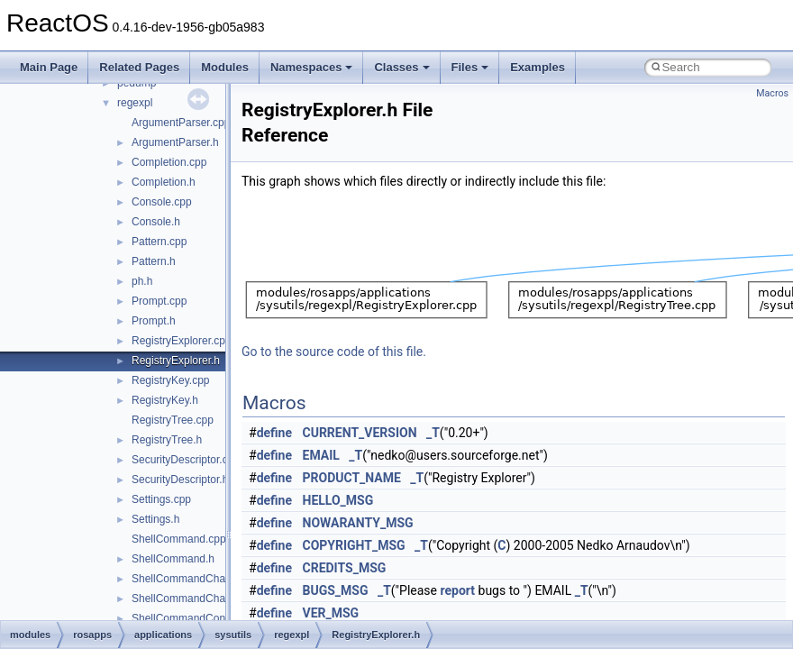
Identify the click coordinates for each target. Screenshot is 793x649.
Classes (401, 67)
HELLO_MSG (338, 500)
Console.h (156, 221)
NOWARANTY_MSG (358, 523)
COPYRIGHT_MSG (354, 545)
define (274, 432)
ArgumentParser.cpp (181, 122)
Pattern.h (154, 261)
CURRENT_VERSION (360, 432)
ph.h (142, 281)
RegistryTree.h (167, 440)
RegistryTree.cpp (173, 420)
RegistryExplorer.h (176, 360)
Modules (225, 67)
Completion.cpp (169, 162)
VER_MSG (331, 613)
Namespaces (311, 67)
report (458, 590)
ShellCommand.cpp (179, 539)
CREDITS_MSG (345, 568)
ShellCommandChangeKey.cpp (207, 578)
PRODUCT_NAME (352, 478)
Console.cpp (162, 202)
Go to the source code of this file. (334, 351)
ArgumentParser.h (175, 142)
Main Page (48, 67)
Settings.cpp (161, 499)
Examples (537, 67)
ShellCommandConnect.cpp (199, 618)
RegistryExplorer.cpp (182, 340)
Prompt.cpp (159, 301)
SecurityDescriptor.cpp (186, 459)
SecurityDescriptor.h (180, 479)
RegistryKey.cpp (170, 380)
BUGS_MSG (336, 590)
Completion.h (164, 182)
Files (470, 67)
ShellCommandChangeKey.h (201, 598)
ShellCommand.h (173, 559)
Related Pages (139, 67)
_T (433, 432)
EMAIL (321, 455)
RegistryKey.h (165, 400)
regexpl (134, 102)
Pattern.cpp (159, 241)
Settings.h (155, 519)
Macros (772, 93)
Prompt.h (154, 321)
